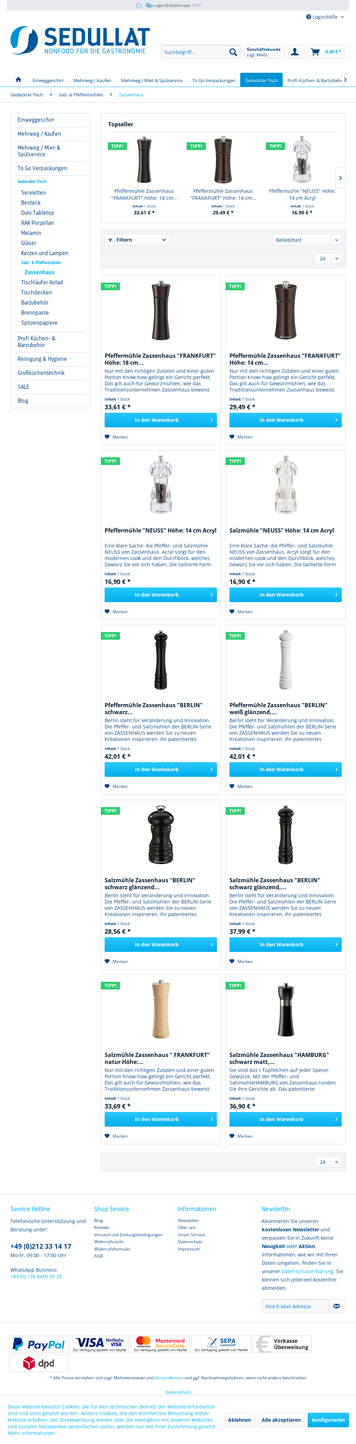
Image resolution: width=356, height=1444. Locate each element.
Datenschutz (190, 1242)
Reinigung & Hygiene (42, 359)
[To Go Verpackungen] (213, 80)
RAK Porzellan (37, 223)
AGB (98, 1256)
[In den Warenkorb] (161, 420)
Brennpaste (35, 313)
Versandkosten (169, 1378)
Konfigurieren (328, 1420)
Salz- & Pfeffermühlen (41, 263)
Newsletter (188, 1220)
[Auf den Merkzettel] (116, 437)
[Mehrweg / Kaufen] (92, 80)
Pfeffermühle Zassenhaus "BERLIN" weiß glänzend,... (278, 709)
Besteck (31, 203)
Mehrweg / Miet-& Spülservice (39, 151)
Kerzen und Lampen (44, 253)
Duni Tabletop (37, 213)
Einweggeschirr (36, 120)
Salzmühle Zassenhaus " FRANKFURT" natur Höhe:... (157, 1058)
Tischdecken (36, 292)
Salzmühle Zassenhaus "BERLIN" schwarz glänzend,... (274, 884)
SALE (23, 387)
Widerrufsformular (112, 1249)
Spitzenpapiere (39, 323)
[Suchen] (233, 52)
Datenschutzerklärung (307, 1271)
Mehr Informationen (31, 1433)
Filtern (120, 239)
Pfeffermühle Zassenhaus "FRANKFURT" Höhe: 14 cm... (223, 194)
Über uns (187, 1227)
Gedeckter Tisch (32, 182)
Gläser (28, 243)
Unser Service (191, 1235)
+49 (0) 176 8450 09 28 (36, 1276)
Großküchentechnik (41, 373)
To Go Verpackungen (42, 168)
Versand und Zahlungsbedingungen (128, 1235)
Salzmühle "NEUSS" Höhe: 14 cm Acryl (281, 530)
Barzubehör (34, 303)
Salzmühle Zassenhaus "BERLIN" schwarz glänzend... (150, 884)
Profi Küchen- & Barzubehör (37, 342)
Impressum (189, 1249)
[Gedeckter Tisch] (261, 80)
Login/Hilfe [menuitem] (322, 17)
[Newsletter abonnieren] (337, 1306)
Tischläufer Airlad (42, 282)
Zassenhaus (39, 272)
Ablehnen (239, 1420)
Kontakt (101, 1227)
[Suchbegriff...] (201, 52)
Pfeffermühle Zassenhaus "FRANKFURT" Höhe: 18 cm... (144, 194)
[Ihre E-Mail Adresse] (295, 1306)
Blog (23, 401)
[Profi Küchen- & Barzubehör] (316, 80)
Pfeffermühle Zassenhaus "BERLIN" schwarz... (154, 709)
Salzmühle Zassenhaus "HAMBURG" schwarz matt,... (279, 1058)
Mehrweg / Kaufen (39, 134)
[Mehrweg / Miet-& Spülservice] (151, 80)
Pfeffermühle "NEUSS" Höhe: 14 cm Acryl (302, 194)
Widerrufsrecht (108, 1242)
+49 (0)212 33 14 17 (40, 1246)
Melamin (31, 233)
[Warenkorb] (326, 52)
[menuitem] (201, 52)
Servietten (33, 193)
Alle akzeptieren (281, 1420)
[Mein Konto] (296, 52)
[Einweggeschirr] (48, 80)
